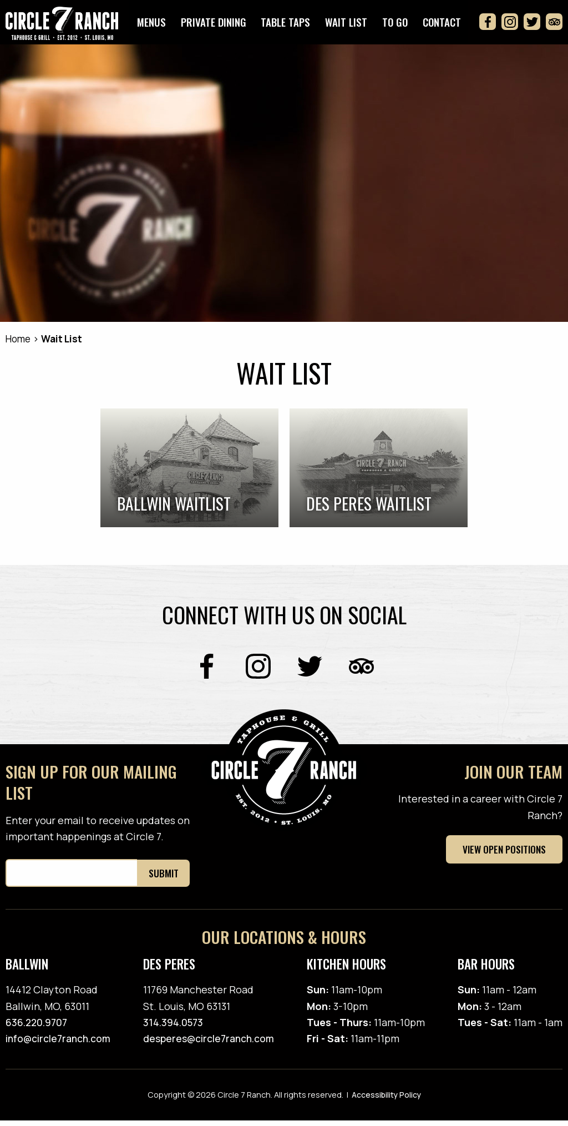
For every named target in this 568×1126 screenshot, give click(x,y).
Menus (162, 25)
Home (19, 344)
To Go (397, 25)
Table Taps (293, 25)
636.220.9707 (38, 1027)
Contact (442, 25)
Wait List (351, 25)
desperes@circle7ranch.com (212, 1044)
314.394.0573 (176, 1027)
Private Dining (222, 25)
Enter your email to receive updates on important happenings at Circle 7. (98, 834)
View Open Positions (502, 855)
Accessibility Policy (386, 1100)
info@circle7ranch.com (60, 1044)
